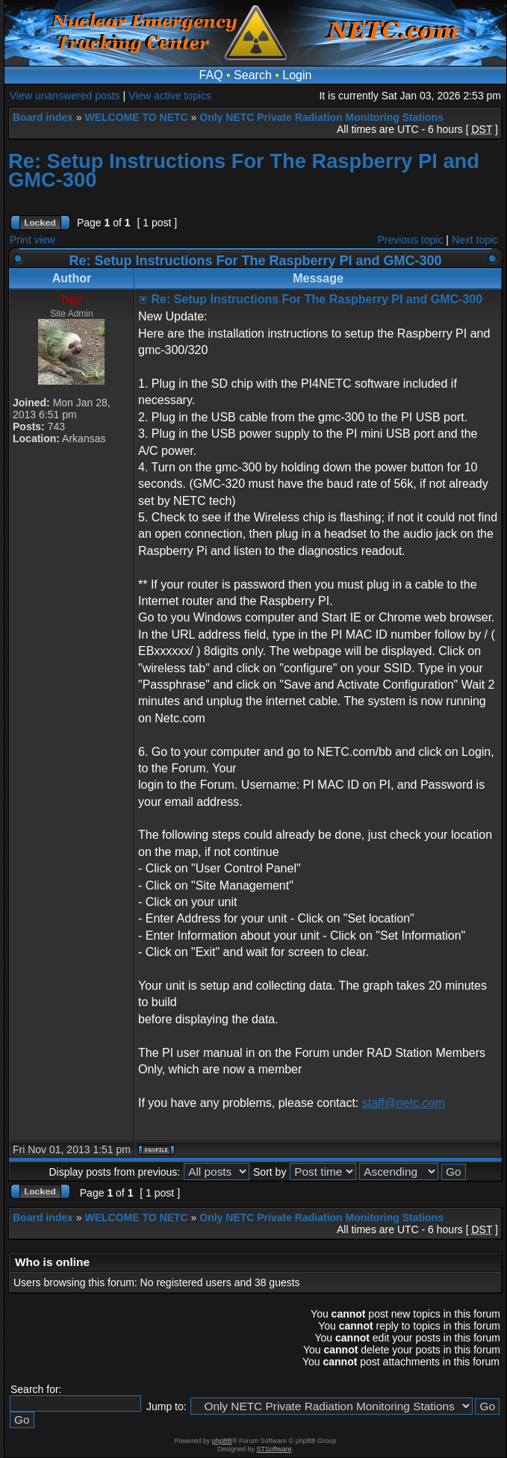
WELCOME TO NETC (135, 117)
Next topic (475, 240)
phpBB (222, 1441)
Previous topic (411, 240)
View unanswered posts (65, 96)
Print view (32, 240)
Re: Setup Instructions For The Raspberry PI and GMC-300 (243, 170)
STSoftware (274, 1449)
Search (253, 75)
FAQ (211, 75)
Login (296, 75)
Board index (43, 117)
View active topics (169, 96)
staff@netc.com (403, 1102)
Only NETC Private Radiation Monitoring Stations (321, 117)
